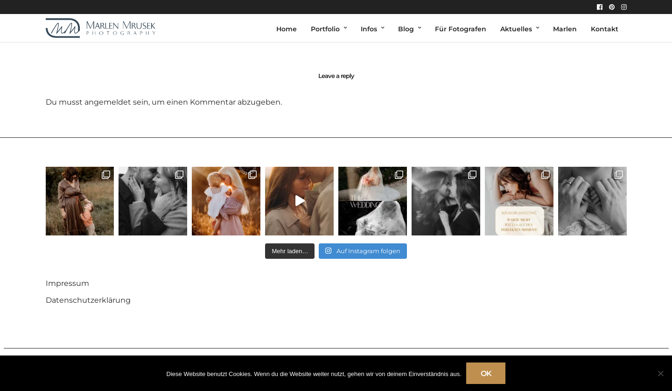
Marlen (565, 29)
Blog (406, 29)
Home (286, 29)
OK (486, 373)
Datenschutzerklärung (88, 300)
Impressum (67, 283)
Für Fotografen (460, 29)
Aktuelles (516, 29)
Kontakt (604, 29)
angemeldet (107, 102)
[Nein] (660, 373)
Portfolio (325, 29)
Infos (369, 29)
